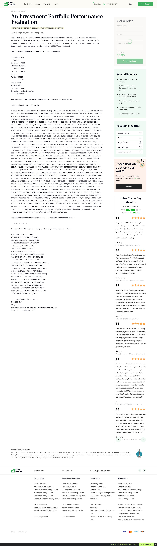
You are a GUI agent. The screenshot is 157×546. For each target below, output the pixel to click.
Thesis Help (94, 499)
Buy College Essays (41, 517)
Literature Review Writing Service (74, 496)
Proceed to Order (130, 61)
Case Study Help (124, 487)
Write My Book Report (126, 496)
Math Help (94, 508)
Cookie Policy (95, 478)
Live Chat (97, 4)
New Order (145, 4)
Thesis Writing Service (126, 499)
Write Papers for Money (70, 505)
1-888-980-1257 (112, 4)
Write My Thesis (96, 490)
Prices (38, 4)
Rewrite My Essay (96, 484)
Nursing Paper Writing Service (101, 496)
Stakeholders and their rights (129, 114)
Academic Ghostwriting (98, 487)
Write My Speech (40, 505)
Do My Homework (40, 484)
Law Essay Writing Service (43, 496)
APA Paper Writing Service (43, 493)
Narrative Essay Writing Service (45, 511)
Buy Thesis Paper (68, 517)
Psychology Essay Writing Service (130, 505)
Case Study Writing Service (128, 493)
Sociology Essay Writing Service (129, 508)
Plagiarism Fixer (95, 505)
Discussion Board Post (126, 517)
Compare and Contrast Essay (129, 514)
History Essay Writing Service (72, 511)
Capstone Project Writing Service (102, 493)
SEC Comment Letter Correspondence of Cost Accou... (128, 88)
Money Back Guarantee (71, 478)
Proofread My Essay (125, 484)
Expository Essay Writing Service (46, 508)
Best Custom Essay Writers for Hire (131, 520)
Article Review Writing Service (73, 493)
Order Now (147, 544)
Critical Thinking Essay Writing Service (101, 518)
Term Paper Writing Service (72, 499)
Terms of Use (39, 478)
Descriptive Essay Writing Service (130, 511)
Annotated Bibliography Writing (129, 490)
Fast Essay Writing (69, 487)
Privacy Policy (123, 478)
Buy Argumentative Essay (71, 490)
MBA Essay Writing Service (43, 487)
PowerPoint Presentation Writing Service (102, 512)
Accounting (22, 11)
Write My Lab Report (69, 484)
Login (131, 4)
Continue (128, 186)
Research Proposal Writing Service (47, 499)
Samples (47, 4)
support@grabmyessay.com (100, 471)
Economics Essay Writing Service (46, 490)
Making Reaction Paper (70, 508)
